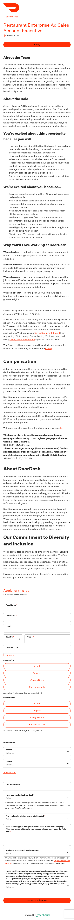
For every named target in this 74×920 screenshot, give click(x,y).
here (62, 428)
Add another (9, 772)
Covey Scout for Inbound (47, 333)
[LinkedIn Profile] (37, 788)
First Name (11, 605)
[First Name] (37, 608)
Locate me (8, 655)
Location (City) (13, 647)
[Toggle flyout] (19, 639)
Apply (37, 44)
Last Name (11, 615)
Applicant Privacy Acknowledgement (23, 850)
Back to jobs (10, 16)
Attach (37, 666)
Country (10, 637)
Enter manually (37, 687)
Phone (30, 637)
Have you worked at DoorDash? (21, 795)
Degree (9, 761)
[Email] (37, 630)
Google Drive (37, 680)
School (9, 750)
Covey (48, 348)
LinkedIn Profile (14, 784)
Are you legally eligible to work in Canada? (25, 816)
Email (9, 626)
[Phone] (47, 640)
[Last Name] (37, 619)
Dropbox (37, 673)
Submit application (37, 900)
